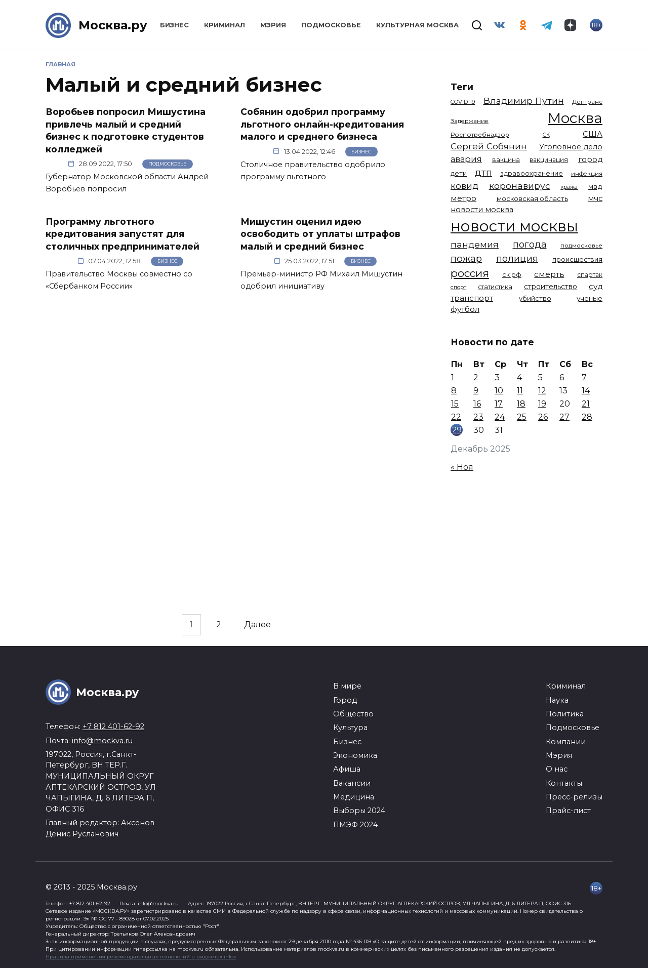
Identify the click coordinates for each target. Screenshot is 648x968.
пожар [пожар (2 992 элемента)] (466, 258)
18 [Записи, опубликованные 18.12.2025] (521, 404)
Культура (350, 727)
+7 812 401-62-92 (113, 726)
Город (345, 700)
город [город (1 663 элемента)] (590, 159)
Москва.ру (112, 25)
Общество (353, 713)
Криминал (224, 25)
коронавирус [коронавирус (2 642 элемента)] (519, 185)
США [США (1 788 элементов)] (592, 134)
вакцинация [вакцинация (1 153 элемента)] (549, 160)
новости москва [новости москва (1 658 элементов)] (482, 209)
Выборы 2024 (359, 810)
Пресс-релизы (574, 796)
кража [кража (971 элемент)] (569, 186)
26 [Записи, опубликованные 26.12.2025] (543, 417)
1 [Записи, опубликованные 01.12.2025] (452, 377)
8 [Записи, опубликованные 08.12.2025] (454, 390)
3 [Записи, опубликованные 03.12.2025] (497, 377)
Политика (565, 713)
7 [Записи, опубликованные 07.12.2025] (584, 377)
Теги (462, 87)
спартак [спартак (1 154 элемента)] (589, 274)
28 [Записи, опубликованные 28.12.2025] (587, 417)
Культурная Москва (417, 25)
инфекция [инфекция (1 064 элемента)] (586, 173)
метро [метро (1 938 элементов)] (463, 198)
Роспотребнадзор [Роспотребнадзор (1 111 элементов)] (480, 134)
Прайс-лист (568, 810)
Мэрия (273, 25)
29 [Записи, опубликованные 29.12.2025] (457, 429)
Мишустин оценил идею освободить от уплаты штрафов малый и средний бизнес (320, 233)
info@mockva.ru (102, 740)
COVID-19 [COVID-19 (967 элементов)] (463, 101)
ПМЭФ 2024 (355, 824)
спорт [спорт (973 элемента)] (458, 287)
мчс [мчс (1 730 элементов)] (595, 198)
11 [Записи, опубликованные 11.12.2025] (520, 390)
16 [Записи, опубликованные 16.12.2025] (477, 404)
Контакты (564, 783)
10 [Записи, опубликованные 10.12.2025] (499, 390)
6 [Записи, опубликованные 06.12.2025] (561, 377)
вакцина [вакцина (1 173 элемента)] (506, 160)
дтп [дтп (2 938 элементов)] (483, 172)
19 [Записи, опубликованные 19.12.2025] (542, 404)
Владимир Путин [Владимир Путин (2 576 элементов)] (523, 100)
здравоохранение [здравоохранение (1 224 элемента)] (531, 173)
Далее (257, 624)
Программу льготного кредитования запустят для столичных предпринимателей (122, 233)
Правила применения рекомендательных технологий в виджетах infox (141, 956)
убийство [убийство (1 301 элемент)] (535, 298)
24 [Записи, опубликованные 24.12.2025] (500, 417)
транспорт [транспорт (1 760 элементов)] (472, 298)
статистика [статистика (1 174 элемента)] (495, 287)
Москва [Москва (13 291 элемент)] (575, 118)
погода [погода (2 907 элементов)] (530, 244)
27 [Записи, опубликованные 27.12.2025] (564, 417)
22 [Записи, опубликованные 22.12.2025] (456, 417)
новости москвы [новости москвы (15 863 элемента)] (514, 226)
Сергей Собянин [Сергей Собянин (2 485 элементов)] (489, 146)
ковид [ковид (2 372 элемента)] (464, 186)
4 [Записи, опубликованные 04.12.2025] (519, 377)
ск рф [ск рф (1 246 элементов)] (511, 274)
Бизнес (174, 25)
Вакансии (352, 783)
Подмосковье (331, 25)
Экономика (355, 755)
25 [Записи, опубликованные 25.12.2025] (521, 417)
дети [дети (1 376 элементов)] (459, 173)
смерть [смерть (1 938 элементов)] (549, 274)
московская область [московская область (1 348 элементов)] (532, 198)
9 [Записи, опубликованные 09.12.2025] (475, 390)
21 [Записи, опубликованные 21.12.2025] (586, 404)
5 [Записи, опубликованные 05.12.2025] (540, 377)
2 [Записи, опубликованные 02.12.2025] (475, 377)
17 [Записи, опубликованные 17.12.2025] (499, 404)
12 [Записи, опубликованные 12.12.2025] (542, 390)
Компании (566, 741)
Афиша (346, 769)
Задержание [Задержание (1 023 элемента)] (470, 121)
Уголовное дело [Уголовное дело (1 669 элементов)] (570, 146)
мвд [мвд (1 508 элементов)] (595, 186)
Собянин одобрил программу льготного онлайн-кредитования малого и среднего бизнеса (322, 124)
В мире (347, 686)
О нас (557, 769)
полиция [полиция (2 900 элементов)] (517, 258)
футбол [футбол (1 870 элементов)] (465, 309)
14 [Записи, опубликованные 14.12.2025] (586, 390)
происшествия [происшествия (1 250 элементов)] (577, 259)
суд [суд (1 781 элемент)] (595, 286)
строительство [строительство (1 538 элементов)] (550, 286)
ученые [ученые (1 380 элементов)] (589, 298)
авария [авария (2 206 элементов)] (466, 159)
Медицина (353, 796)
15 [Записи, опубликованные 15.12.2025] (455, 404)
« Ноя (462, 467)
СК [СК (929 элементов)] (546, 135)
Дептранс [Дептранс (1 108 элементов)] (587, 101)
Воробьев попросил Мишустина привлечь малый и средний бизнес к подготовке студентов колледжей (126, 130)
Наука (557, 700)
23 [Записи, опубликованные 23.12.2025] (478, 417)
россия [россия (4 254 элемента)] (470, 273)
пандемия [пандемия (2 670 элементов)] (475, 244)
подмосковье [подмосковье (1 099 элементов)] (581, 245)
